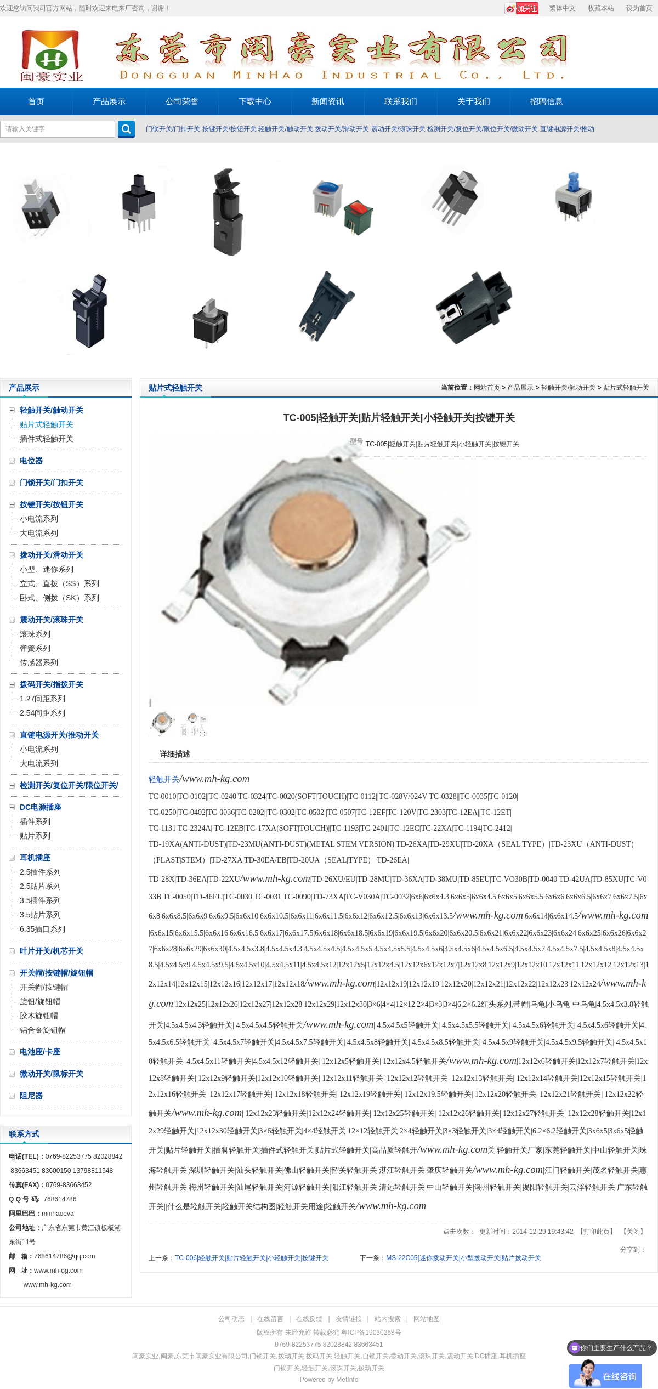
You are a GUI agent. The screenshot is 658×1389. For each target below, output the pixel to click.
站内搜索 (388, 1319)
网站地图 (426, 1319)
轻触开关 (164, 779)
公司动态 (231, 1319)
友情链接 (349, 1319)
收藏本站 (601, 8)
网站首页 (487, 388)
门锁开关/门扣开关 (173, 129)
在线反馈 (309, 1319)
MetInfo (347, 1380)
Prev (11, 260)
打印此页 (596, 1231)
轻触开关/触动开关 (285, 129)
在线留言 (270, 1319)
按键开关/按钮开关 (229, 129)
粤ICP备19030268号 (371, 1332)
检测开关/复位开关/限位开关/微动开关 (482, 129)
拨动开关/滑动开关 (342, 129)
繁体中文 (562, 8)
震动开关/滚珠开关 (398, 129)
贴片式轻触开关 (626, 388)
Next (647, 260)
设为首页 (639, 8)
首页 (36, 101)
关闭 (633, 1231)
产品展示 (520, 388)
